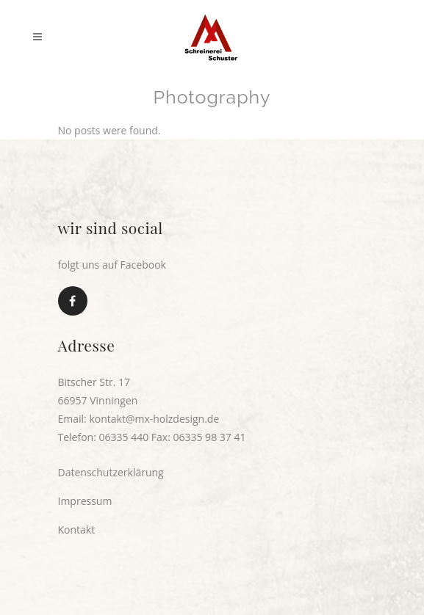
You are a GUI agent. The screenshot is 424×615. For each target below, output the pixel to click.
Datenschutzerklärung (111, 472)
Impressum (85, 501)
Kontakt (77, 529)
